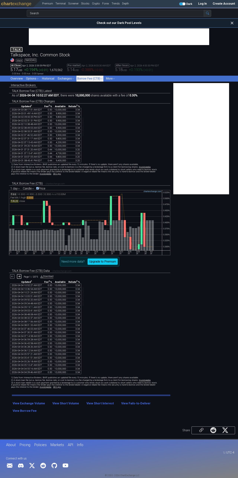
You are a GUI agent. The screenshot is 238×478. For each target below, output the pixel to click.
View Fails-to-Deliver (136, 403)
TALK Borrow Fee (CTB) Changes (33, 101)
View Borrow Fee (25, 411)
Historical (48, 78)
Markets (57, 445)
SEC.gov (57, 173)
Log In (202, 3)
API (70, 445)
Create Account (224, 3)
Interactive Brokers (23, 85)
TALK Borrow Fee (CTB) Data (31, 271)
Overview (17, 78)
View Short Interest (100, 403)
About (11, 445)
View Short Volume (65, 403)
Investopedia (145, 167)
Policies (40, 445)
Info (80, 445)
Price (42, 188)
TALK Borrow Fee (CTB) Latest (32, 91)
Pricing (25, 445)
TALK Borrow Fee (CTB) (27, 183)
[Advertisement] (119, 36)
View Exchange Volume (29, 403)
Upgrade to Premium (102, 261)
